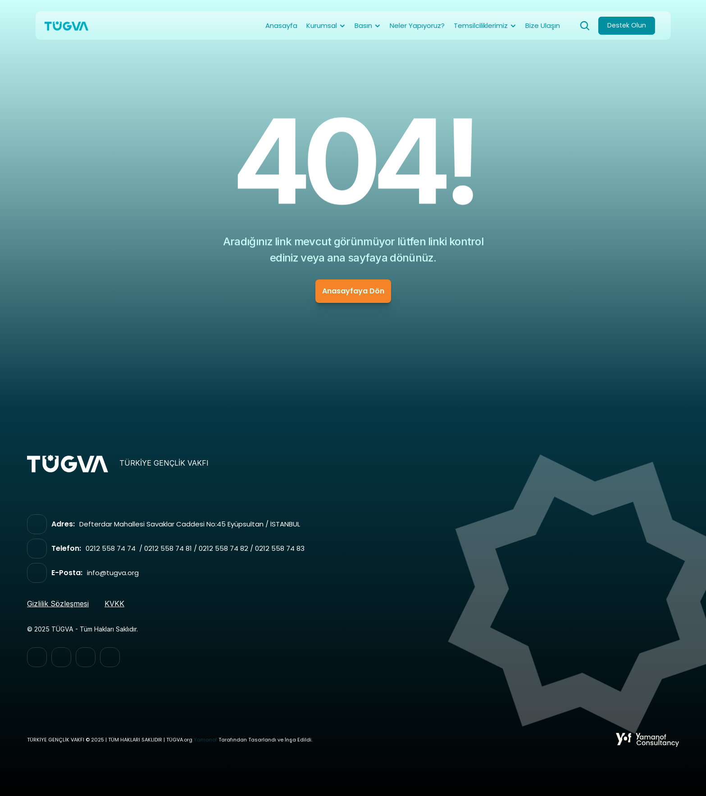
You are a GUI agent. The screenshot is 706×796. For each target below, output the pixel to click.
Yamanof (205, 740)
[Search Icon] (585, 26)
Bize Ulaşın (542, 25)
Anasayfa (281, 25)
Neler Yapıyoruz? (417, 25)
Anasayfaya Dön (353, 291)
